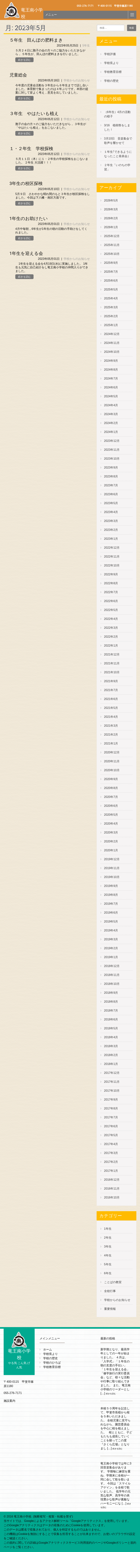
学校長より (111, 62)
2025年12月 (112, 236)
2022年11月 (112, 556)
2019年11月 (112, 868)
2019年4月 (111, 930)
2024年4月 (111, 405)
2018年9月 (111, 992)
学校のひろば (52, 1362)
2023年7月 (111, 485)
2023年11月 (112, 449)
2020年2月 (111, 841)
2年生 (108, 1237)
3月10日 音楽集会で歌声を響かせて (118, 140)
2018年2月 (111, 1055)
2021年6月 (111, 699)
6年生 (108, 1273)
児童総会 (18, 75)
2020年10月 (112, 770)
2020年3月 (111, 832)
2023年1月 (111, 538)
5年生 (86, 45)
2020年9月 (111, 779)
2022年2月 (111, 636)
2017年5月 (111, 1135)
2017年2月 (111, 1161)
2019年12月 (112, 859)
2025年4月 (111, 298)
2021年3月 (111, 725)
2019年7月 (111, 903)
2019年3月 (111, 939)
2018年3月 (111, 1046)
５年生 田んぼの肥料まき (36, 40)
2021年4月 (111, 716)
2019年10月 (112, 877)
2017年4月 (111, 1144)
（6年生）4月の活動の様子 (117, 114)
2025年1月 (111, 325)
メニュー (51, 14)
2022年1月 (111, 645)
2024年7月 (111, 378)
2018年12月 (112, 966)
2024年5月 (111, 396)
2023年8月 (111, 476)
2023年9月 (111, 467)
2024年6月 (111, 387)
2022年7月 (111, 592)
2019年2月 (111, 948)
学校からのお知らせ (77, 80)
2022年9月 (111, 574)
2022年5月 (111, 609)
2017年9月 (111, 1099)
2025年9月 (111, 262)
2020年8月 (111, 788)
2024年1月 (111, 431)
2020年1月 (111, 850)
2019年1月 (111, 957)
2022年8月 (111, 583)
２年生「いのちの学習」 (117, 167)
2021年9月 (111, 681)
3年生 (108, 1246)
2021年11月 (112, 663)
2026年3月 (111, 209)
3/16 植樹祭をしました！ (117, 127)
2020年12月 (112, 752)
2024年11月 (112, 342)
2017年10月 (112, 1090)
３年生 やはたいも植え (34, 113)
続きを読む (24, 59)
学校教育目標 (113, 71)
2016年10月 (112, 1197)
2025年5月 (111, 289)
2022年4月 (111, 618)
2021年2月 (111, 734)
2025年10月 (112, 253)
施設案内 (9, 1400)
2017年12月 (112, 1072)
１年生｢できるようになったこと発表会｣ (118, 154)
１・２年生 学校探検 (31, 148)
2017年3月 (111, 1153)
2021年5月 (111, 707)
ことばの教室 (113, 1282)
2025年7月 (111, 271)
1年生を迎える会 (26, 253)
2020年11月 (112, 761)
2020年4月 (111, 823)
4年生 (108, 1255)
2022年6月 (111, 601)
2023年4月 (111, 512)
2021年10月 (112, 672)
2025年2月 (111, 316)
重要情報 (110, 1308)
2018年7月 (111, 1010)
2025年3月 (111, 307)
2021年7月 (111, 690)
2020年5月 (111, 814)
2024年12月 (112, 334)
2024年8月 (111, 369)
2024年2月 (111, 423)
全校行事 (110, 1291)
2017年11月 (112, 1081)
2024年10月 (112, 351)
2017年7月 (111, 1117)
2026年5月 (111, 200)
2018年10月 (112, 983)
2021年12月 (112, 654)
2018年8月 (111, 1001)
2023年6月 (111, 494)
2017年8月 (111, 1108)
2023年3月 (111, 520)
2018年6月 (111, 1019)
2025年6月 (111, 280)
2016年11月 (112, 1188)
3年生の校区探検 (26, 183)
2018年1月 (111, 1063)
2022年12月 (112, 547)
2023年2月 (111, 529)
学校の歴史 (111, 80)
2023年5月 (111, 503)
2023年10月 (112, 458)
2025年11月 (112, 245)
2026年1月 (111, 227)
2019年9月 (111, 885)
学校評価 (110, 54)
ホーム (47, 1349)
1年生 (108, 1228)
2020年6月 (111, 805)
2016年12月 (112, 1179)
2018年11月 (112, 974)
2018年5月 (111, 1028)
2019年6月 (111, 912)
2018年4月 (111, 1037)
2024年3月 (111, 414)
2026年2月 (111, 218)
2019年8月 (111, 894)
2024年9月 (111, 360)
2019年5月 (111, 921)
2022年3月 (111, 627)
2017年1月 (111, 1170)
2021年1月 (111, 743)
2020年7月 (111, 796)
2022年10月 (112, 565)
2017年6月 (111, 1126)
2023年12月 (112, 440)
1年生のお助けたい (28, 218)
